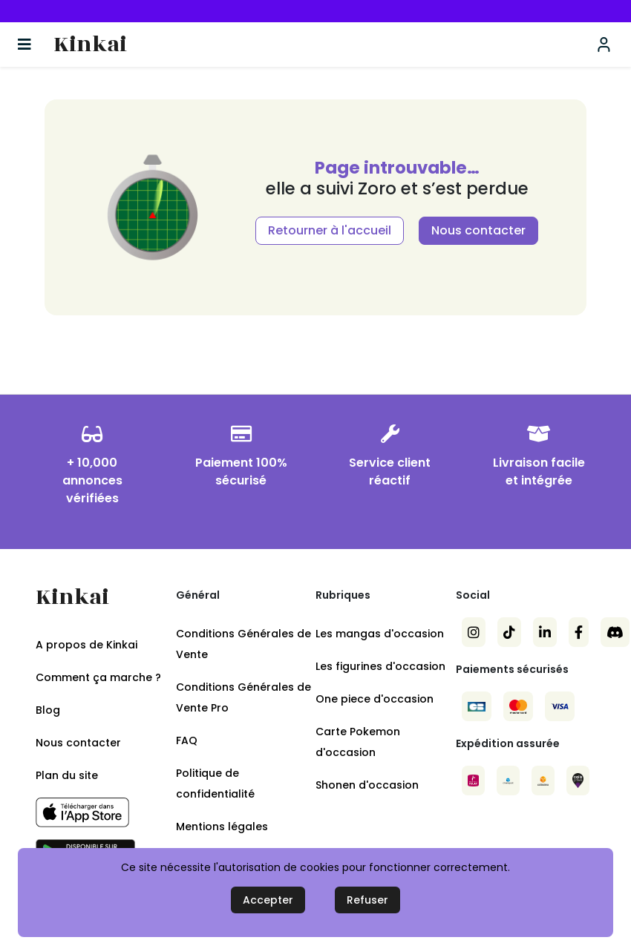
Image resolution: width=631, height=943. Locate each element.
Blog (48, 710)
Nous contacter (478, 230)
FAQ (186, 740)
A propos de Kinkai (86, 644)
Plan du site (67, 775)
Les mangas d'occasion (380, 633)
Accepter (268, 900)
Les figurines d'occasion (380, 666)
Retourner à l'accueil (329, 230)
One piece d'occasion (375, 698)
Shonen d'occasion (367, 785)
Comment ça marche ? (98, 677)
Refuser (367, 900)
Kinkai (90, 45)
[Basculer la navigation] (24, 44)
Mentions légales (222, 826)
